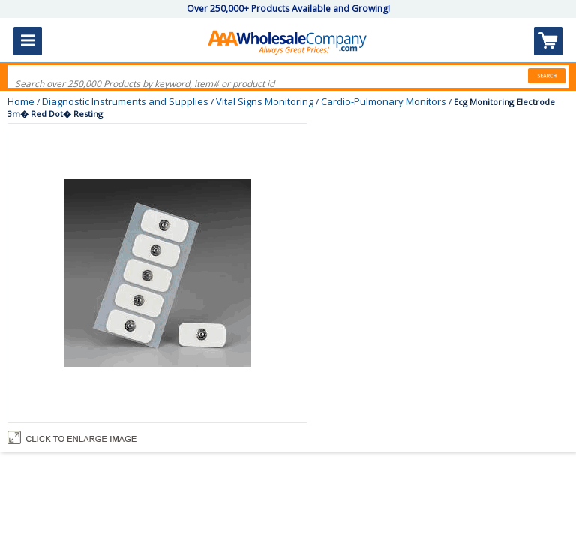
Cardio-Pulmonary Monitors (383, 101)
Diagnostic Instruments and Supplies (125, 101)
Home (21, 101)
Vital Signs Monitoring (265, 101)
